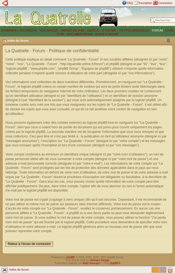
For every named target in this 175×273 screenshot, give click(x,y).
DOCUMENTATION (80, 34)
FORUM (157, 30)
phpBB (70, 257)
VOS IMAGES (49, 30)
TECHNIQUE (28, 30)
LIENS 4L (93, 30)
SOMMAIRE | (10, 30)
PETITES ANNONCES (134, 30)
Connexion (165, 3)
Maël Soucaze (91, 263)
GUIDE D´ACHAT (106, 34)
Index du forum (18, 40)
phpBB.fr (115, 263)
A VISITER (109, 30)
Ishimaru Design (99, 260)
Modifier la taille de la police (168, 40)
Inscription (145, 3)
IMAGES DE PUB (72, 30)
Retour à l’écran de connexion (29, 244)
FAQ (130, 3)
